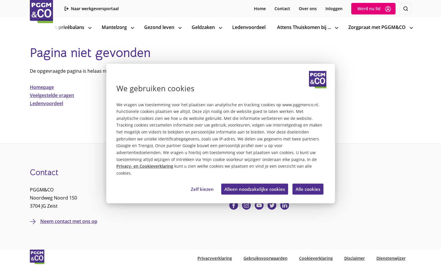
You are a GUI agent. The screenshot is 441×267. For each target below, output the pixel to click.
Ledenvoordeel (46, 103)
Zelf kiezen (202, 189)
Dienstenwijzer (391, 258)
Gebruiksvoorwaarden (266, 258)
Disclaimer (354, 258)
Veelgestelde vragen (52, 95)
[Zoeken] (405, 8)
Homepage (42, 87)
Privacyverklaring (214, 258)
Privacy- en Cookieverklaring (144, 166)
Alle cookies (308, 189)
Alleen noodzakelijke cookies (254, 189)
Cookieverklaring (316, 258)
